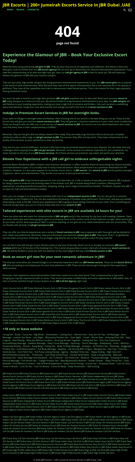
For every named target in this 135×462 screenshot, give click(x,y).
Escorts (20, 9)
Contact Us (33, 9)
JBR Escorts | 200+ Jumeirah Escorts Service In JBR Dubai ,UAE (66, 5)
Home (10, 9)
